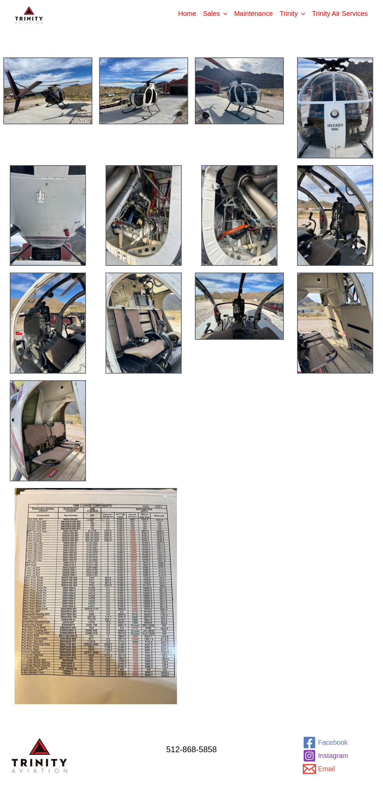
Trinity (292, 13)
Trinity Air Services (340, 13)
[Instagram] (325, 755)
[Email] (319, 768)
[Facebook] (325, 742)
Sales (215, 13)
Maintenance (253, 13)
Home (187, 13)
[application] (223, 13)
